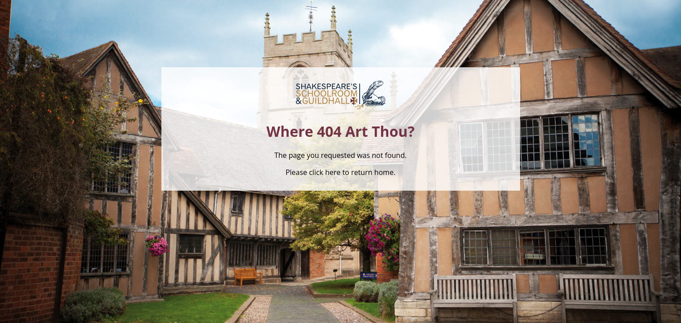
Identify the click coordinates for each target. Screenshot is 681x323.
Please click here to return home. (340, 172)
